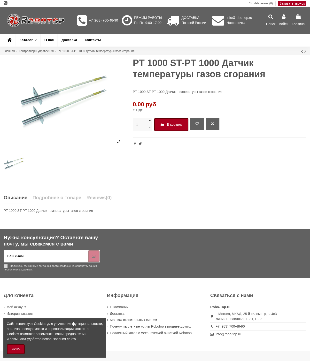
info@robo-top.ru (239, 18)
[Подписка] (94, 256)
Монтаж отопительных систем (133, 320)
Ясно (16, 349)
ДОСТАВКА (190, 18)
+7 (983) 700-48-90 (103, 20)
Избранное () (261, 3)
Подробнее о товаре (56, 197)
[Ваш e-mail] (46, 256)
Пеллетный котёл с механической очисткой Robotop (151, 333)
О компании (119, 307)
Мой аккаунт (16, 307)
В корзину (171, 124)
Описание (15, 197)
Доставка (117, 313)
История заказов (20, 313)
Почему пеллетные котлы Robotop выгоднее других (150, 326)
